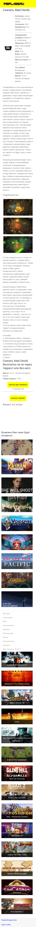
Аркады (6, 629)
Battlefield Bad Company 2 (17, 665)
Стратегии (8, 617)
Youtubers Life (17, 836)
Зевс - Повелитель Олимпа (17, 817)
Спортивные (8, 625)
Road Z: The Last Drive (17, 798)
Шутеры (6, 613)
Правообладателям (9, 920)
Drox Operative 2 (17, 912)
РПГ (5, 621)
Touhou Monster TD (17, 703)
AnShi (17, 722)
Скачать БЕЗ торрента (18, 385)
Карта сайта (6, 925)
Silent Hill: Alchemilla (17, 779)
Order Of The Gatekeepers (17, 760)
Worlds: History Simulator (17, 874)
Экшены (6, 645)
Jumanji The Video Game (17, 855)
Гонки (5, 637)
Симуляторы (8, 641)
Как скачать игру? (11, 649)
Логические (8, 633)
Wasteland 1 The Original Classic (17, 684)
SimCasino (17, 893)
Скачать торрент (18, 398)
